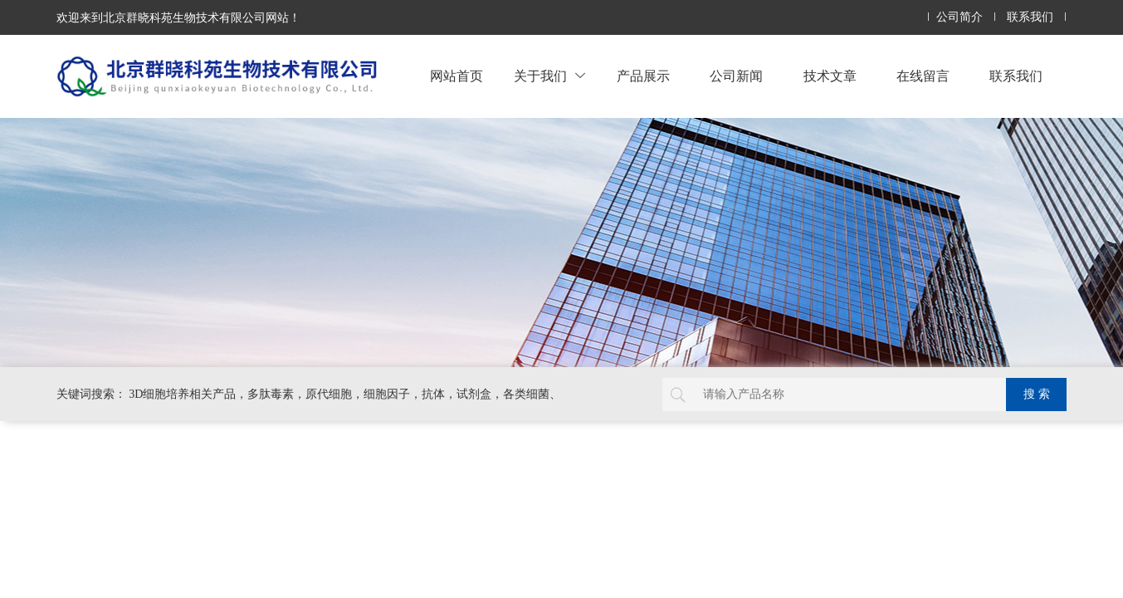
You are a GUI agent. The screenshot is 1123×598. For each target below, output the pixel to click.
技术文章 (830, 76)
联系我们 (1030, 17)
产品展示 (643, 76)
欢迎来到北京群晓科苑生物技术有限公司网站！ (178, 17)
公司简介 (959, 17)
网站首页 (456, 76)
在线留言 (923, 76)
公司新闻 (736, 76)
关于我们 (549, 76)
